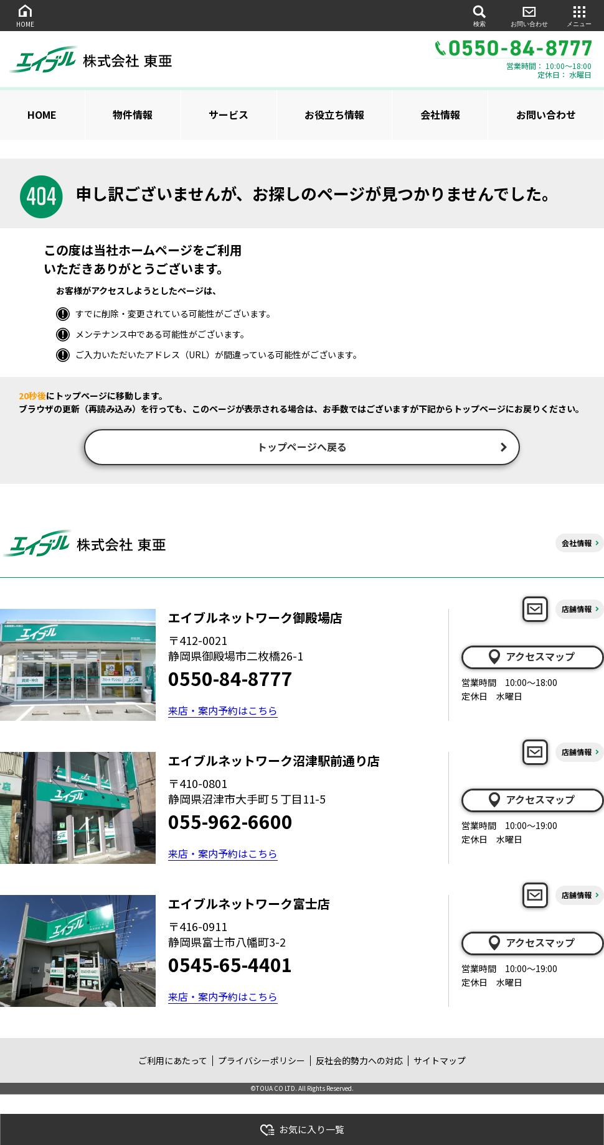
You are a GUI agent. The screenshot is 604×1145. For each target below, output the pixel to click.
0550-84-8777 (230, 680)
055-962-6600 (230, 823)
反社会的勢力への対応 (359, 1061)
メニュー (579, 15)
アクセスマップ (530, 658)
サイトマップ (439, 1061)
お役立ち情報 (334, 114)
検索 (479, 15)
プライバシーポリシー (261, 1061)
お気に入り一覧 (302, 1130)
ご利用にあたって (172, 1061)
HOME (25, 15)
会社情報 (440, 114)
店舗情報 (577, 610)
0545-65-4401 (230, 966)
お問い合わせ (529, 15)
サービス (228, 114)
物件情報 (133, 114)
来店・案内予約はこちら (223, 711)
